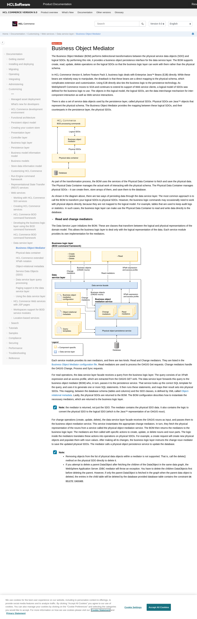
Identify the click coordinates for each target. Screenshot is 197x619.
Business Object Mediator (88, 34)
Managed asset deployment (25, 99)
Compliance (15, 338)
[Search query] (120, 23)
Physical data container (28, 252)
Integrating (14, 79)
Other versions (103, 12)
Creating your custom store (25, 127)
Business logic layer (21, 142)
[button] (5, 54)
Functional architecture (23, 117)
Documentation (85, 12)
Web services (47, 34)
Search (15, 323)
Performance (15, 348)
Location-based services (26, 318)
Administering (16, 84)
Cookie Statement (100, 611)
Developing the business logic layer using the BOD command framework (29, 226)
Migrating (14, 69)
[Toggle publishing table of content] (2, 42)
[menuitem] (49, 12)
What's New (68, 12)
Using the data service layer (30, 296)
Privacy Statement (16, 614)
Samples (13, 333)
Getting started (16, 59)
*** (12, 94)
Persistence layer (20, 147)
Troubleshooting (17, 353)
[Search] (142, 23)
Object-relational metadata (30, 266)
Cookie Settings (133, 608)
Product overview (49, 12)
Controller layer (19, 137)
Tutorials (13, 328)
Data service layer (65, 34)
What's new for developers (25, 104)
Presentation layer (20, 132)
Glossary (119, 12)
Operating (14, 74)
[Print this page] (193, 34)
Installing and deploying (21, 64)
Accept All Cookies (159, 608)
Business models (20, 161)
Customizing (33, 34)
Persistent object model (23, 122)
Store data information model (26, 166)
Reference (14, 358)
